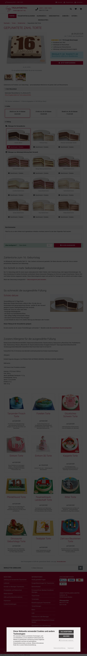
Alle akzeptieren (66, 631)
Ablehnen (66, 636)
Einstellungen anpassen (66, 640)
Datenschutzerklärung (59, 648)
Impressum (71, 648)
